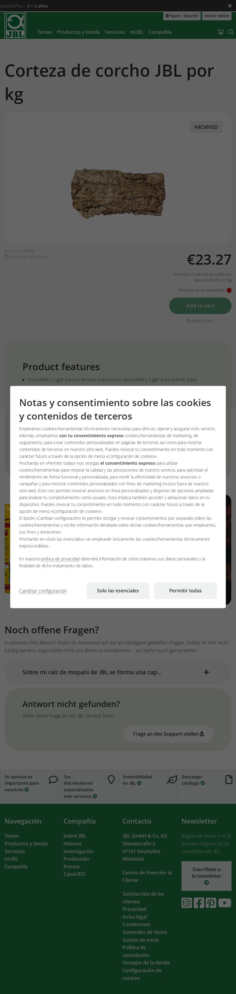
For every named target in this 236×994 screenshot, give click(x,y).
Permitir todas (185, 590)
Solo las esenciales (118, 590)
